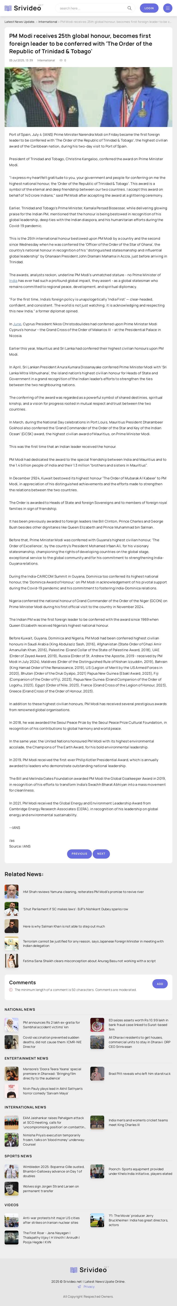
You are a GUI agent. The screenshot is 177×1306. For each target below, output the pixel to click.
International (47, 22)
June (17, 324)
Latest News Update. (20, 22)
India (13, 280)
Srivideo (27, 7)
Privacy (86, 1286)
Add (160, 984)
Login (149, 8)
